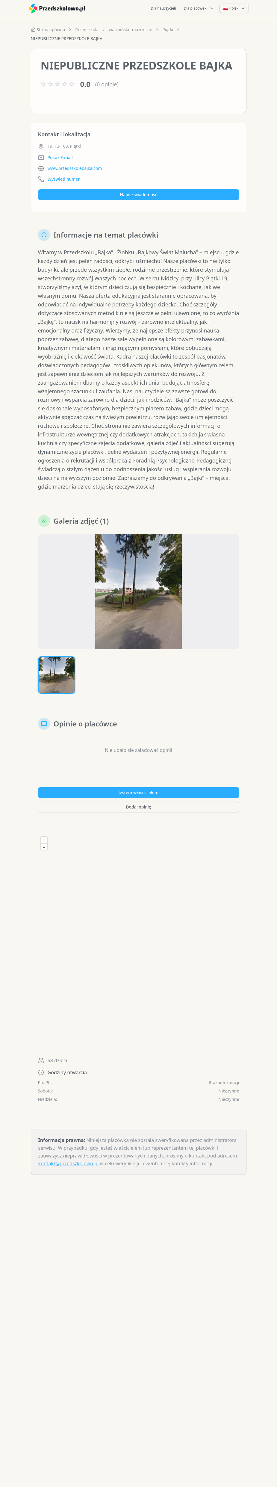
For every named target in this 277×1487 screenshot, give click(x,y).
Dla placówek (199, 8)
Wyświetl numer (64, 179)
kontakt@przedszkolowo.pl (68, 1231)
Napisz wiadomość (138, 194)
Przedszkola (87, 29)
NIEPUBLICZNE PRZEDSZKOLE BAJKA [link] (66, 38)
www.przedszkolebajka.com (75, 168)
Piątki (167, 29)
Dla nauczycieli (163, 8)
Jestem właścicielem (139, 861)
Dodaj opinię (138, 875)
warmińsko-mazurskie (130, 29)
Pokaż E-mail (60, 157)
